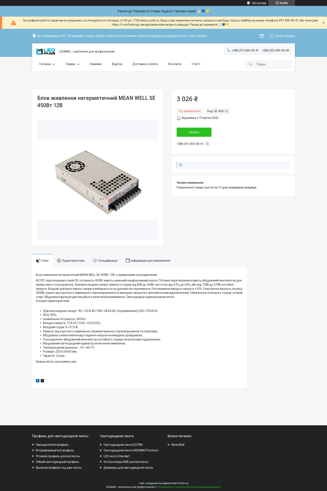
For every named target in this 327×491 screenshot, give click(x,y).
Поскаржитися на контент (171, 487)
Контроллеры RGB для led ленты (126, 461)
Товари (70, 64)
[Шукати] (251, 64)
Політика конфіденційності (205, 487)
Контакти (174, 64)
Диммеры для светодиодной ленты (128, 467)
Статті (196, 64)
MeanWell (177, 444)
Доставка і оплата (145, 64)
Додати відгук (285, 36)
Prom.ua (183, 483)
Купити (194, 132)
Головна (45, 64)
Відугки (117, 64)
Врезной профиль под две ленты (58, 467)
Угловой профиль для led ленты (58, 456)
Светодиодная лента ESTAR (123, 444)
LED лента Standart (117, 456)
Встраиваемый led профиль (55, 450)
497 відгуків (259, 2)
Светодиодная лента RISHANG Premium (131, 450)
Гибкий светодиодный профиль (57, 461)
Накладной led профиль (52, 444)
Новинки (96, 64)
